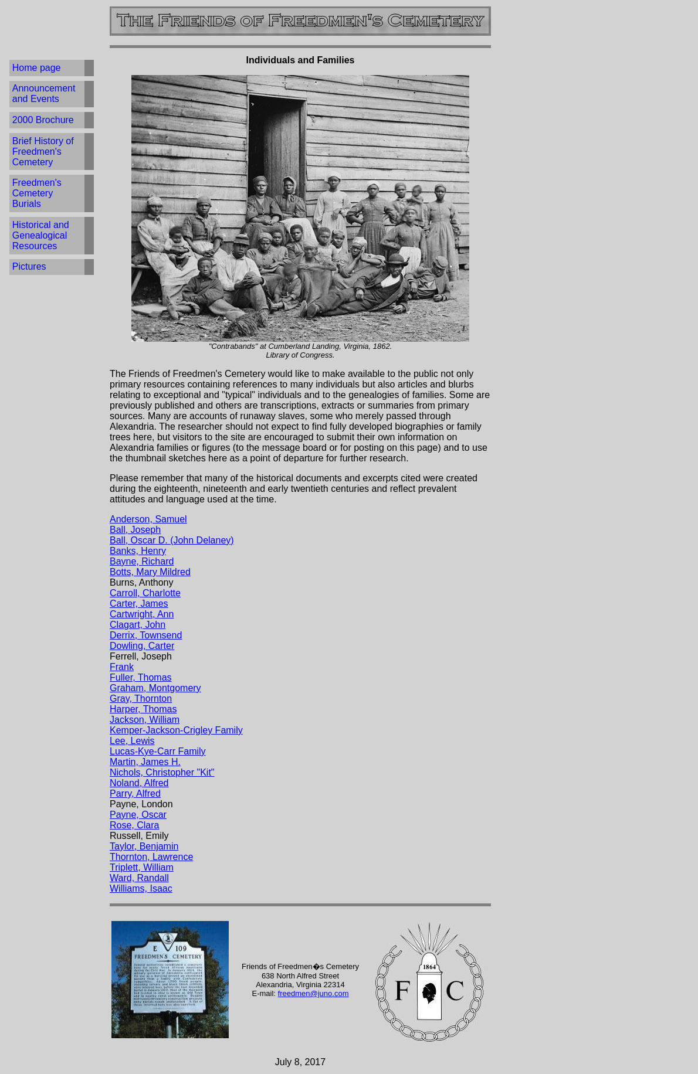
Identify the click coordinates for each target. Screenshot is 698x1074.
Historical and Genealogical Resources (40, 235)
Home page (36, 68)
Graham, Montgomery (155, 688)
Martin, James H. (145, 762)
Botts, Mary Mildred (150, 572)
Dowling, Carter (142, 646)
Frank (122, 667)
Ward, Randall (139, 878)
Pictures (29, 266)
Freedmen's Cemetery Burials (37, 193)
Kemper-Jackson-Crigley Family (176, 730)
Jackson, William (144, 720)
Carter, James (139, 604)
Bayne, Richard (142, 561)
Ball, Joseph (135, 530)
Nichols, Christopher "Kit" (162, 772)
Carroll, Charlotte (145, 593)
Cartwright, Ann (142, 614)
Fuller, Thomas (141, 677)
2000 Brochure (43, 120)
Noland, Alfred (139, 783)
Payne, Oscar (138, 815)
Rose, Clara (134, 825)
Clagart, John (137, 625)
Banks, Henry (138, 551)
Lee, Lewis (132, 741)
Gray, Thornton (141, 698)
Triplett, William (142, 867)
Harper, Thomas (143, 709)
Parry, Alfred (135, 793)
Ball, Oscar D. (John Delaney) (172, 540)
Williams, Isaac (141, 888)
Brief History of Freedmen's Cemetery (43, 151)
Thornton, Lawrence (151, 857)
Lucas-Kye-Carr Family (158, 751)
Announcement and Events (44, 93)
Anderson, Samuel (148, 519)
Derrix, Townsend (146, 635)
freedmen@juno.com (313, 993)
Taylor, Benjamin (144, 846)
